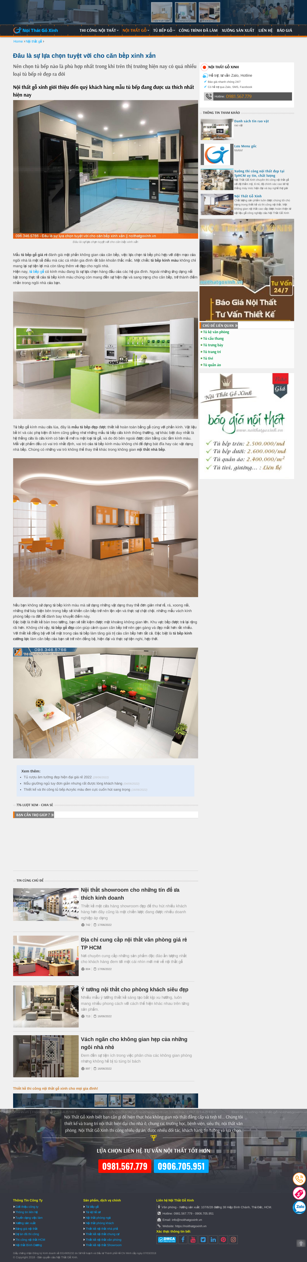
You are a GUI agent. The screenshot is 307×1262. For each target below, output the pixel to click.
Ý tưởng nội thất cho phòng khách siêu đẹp (135, 989)
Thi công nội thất (98, 30)
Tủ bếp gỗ (162, 30)
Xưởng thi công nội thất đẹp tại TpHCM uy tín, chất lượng (259, 173)
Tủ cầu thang (213, 338)
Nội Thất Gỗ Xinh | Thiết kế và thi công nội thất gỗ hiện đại (35, 30)
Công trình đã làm (198, 30)
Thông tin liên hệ (26, 1212)
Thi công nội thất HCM (30, 1239)
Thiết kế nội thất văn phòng (103, 1239)
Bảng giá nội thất (26, 1228)
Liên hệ (266, 30)
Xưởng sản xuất (238, 30)
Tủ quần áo (212, 365)
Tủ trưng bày (213, 345)
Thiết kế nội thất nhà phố (101, 1228)
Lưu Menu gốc (245, 146)
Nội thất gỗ (134, 30)
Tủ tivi (208, 358)
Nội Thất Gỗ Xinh (248, 196)
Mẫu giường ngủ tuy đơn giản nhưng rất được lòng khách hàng (73, 784)
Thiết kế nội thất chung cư (102, 1234)
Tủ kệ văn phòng (216, 332)
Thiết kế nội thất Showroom (103, 1245)
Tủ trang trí (212, 352)
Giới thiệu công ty (26, 1206)
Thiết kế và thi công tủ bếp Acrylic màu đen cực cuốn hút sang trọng (77, 790)
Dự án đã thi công (27, 1234)
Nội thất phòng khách (99, 1223)
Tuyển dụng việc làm (29, 1217)
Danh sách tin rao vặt (251, 121)
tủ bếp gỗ (36, 272)
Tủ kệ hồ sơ (92, 1212)
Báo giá (284, 30)
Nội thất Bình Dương (28, 1245)
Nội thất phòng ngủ (98, 1217)
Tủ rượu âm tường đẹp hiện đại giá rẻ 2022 (58, 777)
